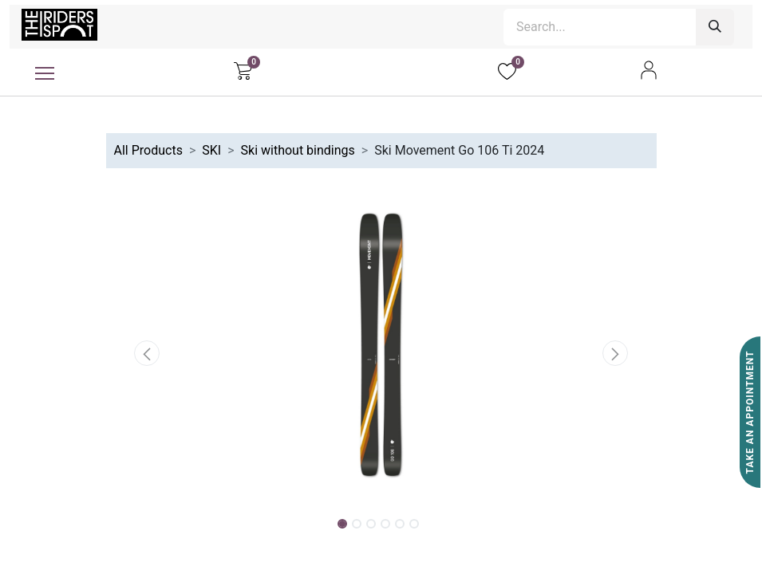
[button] (147, 353)
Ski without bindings (298, 150)
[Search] (715, 27)
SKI (211, 150)
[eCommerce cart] (243, 70)
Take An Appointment (750, 412)
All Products (148, 150)
